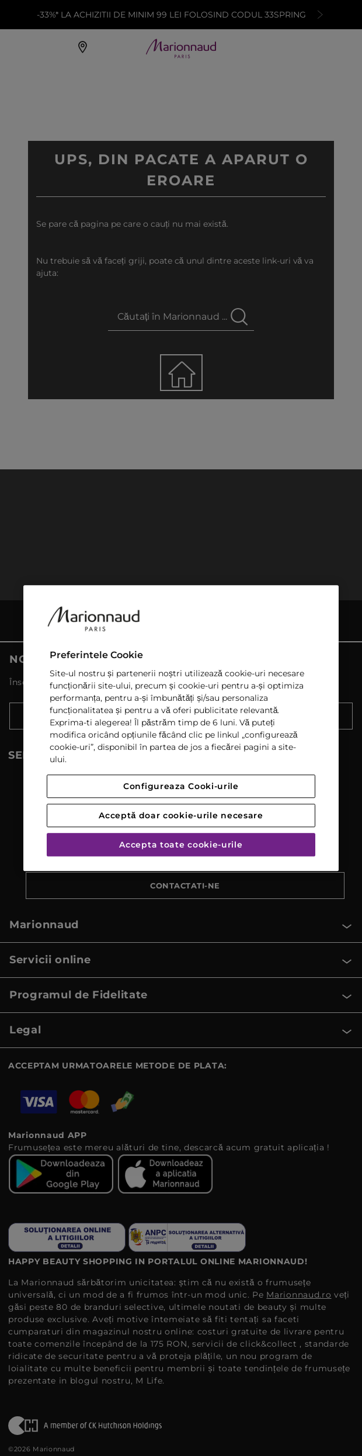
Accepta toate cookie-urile (180, 844)
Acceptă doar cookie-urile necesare (181, 815)
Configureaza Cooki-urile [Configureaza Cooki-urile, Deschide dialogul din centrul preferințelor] (181, 786)
